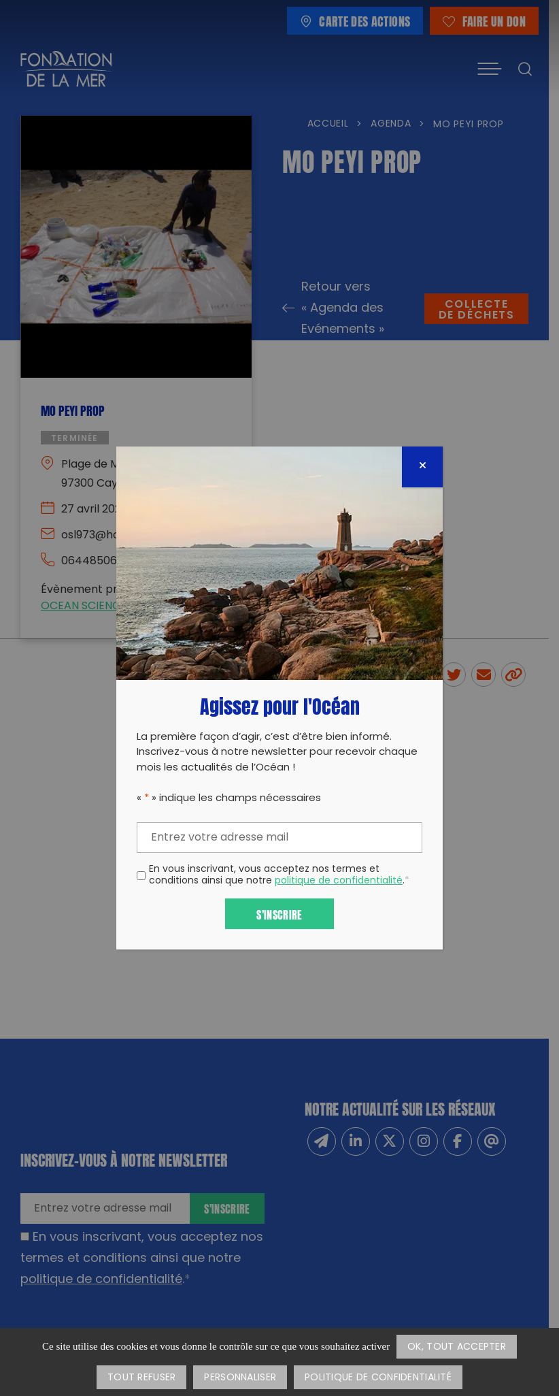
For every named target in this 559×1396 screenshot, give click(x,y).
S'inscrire (279, 914)
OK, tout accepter (456, 1347)
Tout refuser (141, 1378)
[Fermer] (422, 467)
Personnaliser (240, 1378)
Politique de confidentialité (378, 1378)
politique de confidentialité (339, 881)
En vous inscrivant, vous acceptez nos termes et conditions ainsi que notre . (279, 876)
